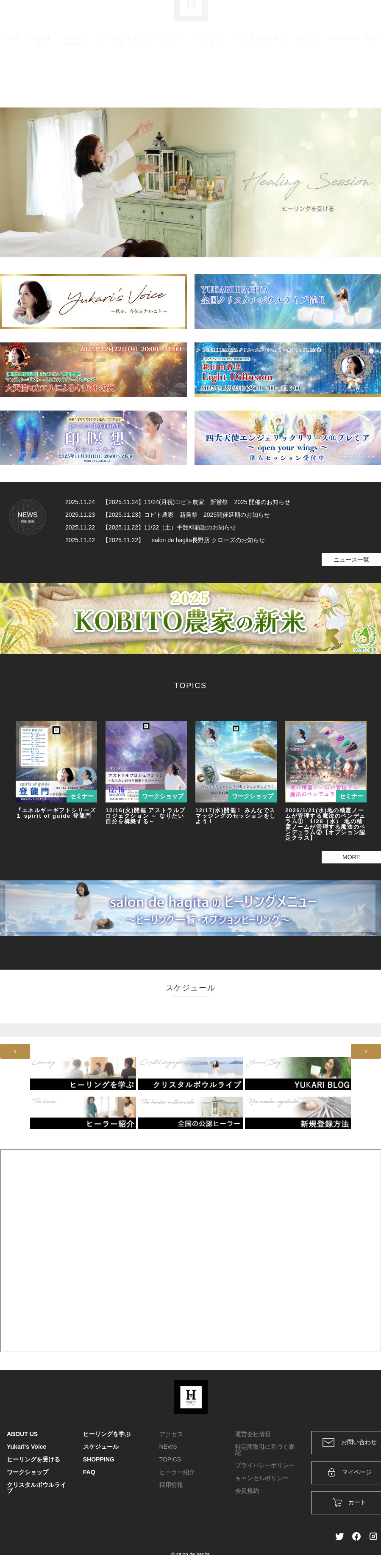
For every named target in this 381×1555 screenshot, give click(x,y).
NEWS (168, 1447)
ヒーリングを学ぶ (165, 81)
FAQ (372, 78)
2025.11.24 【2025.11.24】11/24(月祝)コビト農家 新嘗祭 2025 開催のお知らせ (177, 502)
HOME (12, 78)
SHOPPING (343, 78)
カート (282, 17)
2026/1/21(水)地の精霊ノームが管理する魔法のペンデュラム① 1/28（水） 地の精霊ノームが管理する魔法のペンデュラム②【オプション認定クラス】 (325, 824)
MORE (351, 857)
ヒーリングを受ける (117, 81)
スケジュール (306, 81)
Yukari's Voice (74, 81)
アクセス (171, 1434)
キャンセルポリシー (262, 1478)
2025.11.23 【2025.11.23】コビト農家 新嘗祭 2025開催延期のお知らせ (167, 515)
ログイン (316, 17)
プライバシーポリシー (265, 1465)
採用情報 (171, 1485)
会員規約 (247, 1491)
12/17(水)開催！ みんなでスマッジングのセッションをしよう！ (235, 815)
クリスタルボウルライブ (258, 81)
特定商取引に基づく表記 (265, 1450)
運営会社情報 (253, 1434)
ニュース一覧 (351, 559)
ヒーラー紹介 (177, 1472)
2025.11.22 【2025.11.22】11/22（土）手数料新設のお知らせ (150, 527)
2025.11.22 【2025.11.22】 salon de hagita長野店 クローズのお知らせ (165, 540)
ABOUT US (40, 81)
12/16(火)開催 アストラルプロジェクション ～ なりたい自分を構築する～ (146, 815)
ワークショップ (208, 81)
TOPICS (170, 1459)
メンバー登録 (359, 17)
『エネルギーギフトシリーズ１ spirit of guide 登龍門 (56, 813)
